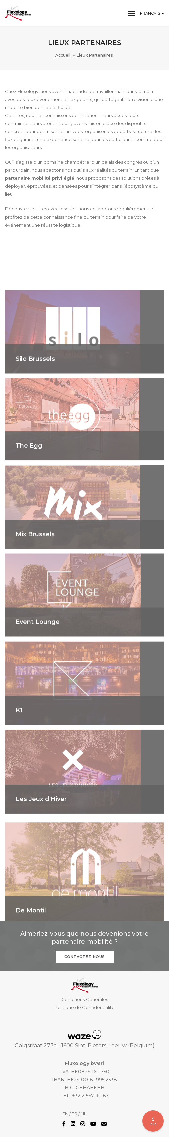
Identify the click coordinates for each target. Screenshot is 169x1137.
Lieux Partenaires (95, 55)
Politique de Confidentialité (85, 1007)
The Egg (29, 469)
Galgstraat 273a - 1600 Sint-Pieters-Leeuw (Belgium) (85, 1045)
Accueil (62, 55)
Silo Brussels (35, 382)
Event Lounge (38, 646)
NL (84, 1113)
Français (151, 13)
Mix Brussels (35, 558)
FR (74, 1113)
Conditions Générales (84, 999)
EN (65, 1113)
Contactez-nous (84, 956)
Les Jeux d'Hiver (41, 823)
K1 (19, 734)
